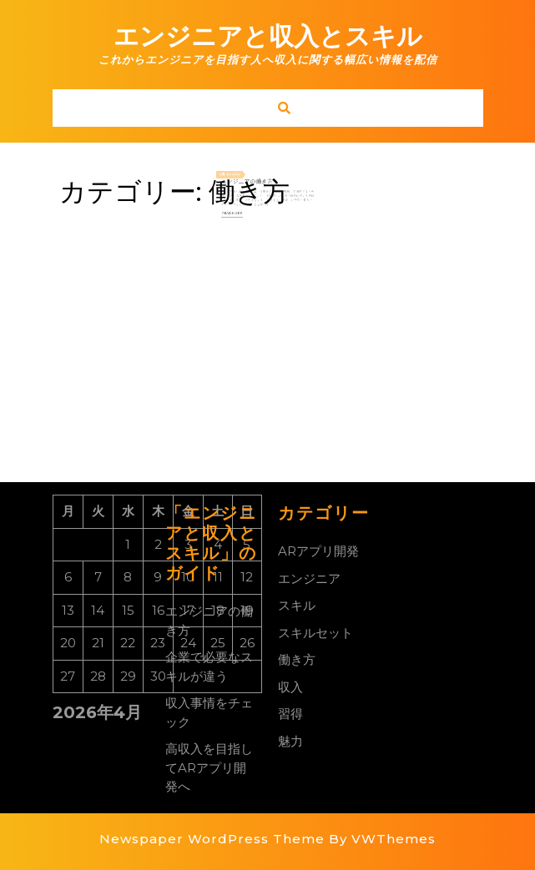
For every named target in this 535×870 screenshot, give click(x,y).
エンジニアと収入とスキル (268, 36)
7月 (232, 177)
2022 (242, 177)
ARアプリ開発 (318, 551)
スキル (296, 605)
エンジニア (309, 578)
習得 (290, 714)
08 (235, 177)
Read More (239, 209)
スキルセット (315, 633)
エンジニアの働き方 (250, 183)
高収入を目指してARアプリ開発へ (209, 767)
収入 (290, 687)
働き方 (296, 659)
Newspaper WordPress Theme (212, 839)
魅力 (290, 741)
